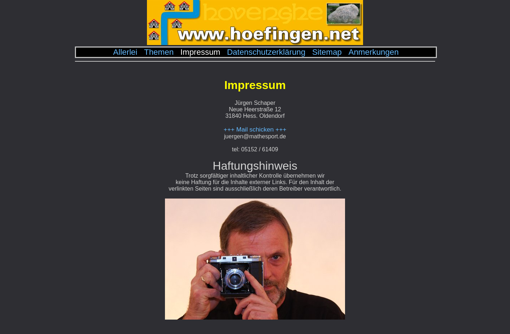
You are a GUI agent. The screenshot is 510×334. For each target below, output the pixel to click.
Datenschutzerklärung (266, 52)
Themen (159, 52)
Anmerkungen (373, 52)
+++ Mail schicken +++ (255, 129)
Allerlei (125, 52)
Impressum (200, 52)
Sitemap (327, 52)
